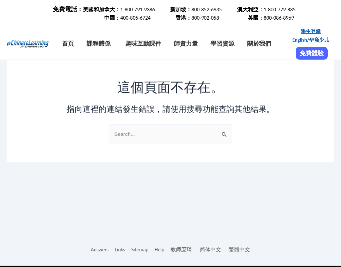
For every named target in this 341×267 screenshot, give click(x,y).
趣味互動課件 (143, 43)
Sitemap (140, 249)
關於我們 (259, 43)
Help (160, 249)
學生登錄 (311, 31)
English (299, 40)
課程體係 (99, 43)
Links (119, 249)
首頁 (68, 43)
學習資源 (222, 43)
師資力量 (186, 43)
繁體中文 (240, 249)
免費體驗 (312, 53)
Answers (99, 249)
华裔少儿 (319, 40)
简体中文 (211, 249)
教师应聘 (182, 249)
